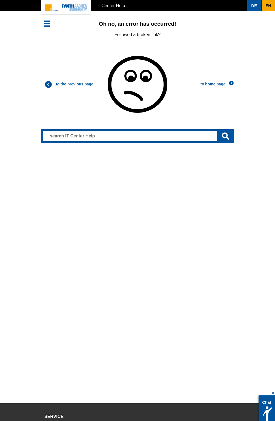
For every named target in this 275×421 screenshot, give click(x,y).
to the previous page (74, 84)
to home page (212, 84)
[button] (254, 5)
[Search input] (137, 136)
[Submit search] (225, 136)
